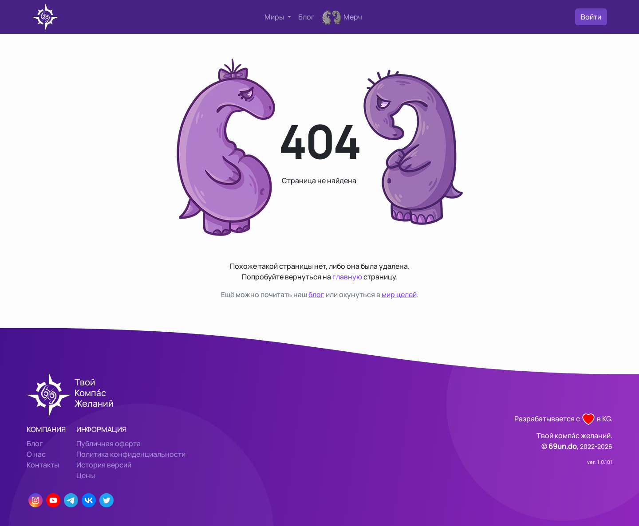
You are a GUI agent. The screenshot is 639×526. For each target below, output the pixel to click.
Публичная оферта (108, 443)
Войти (591, 17)
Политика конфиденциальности (130, 454)
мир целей (399, 294)
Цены (85, 475)
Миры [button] (274, 17)
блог (316, 294)
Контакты (43, 465)
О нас (36, 454)
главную (347, 277)
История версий (103, 465)
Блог (306, 17)
